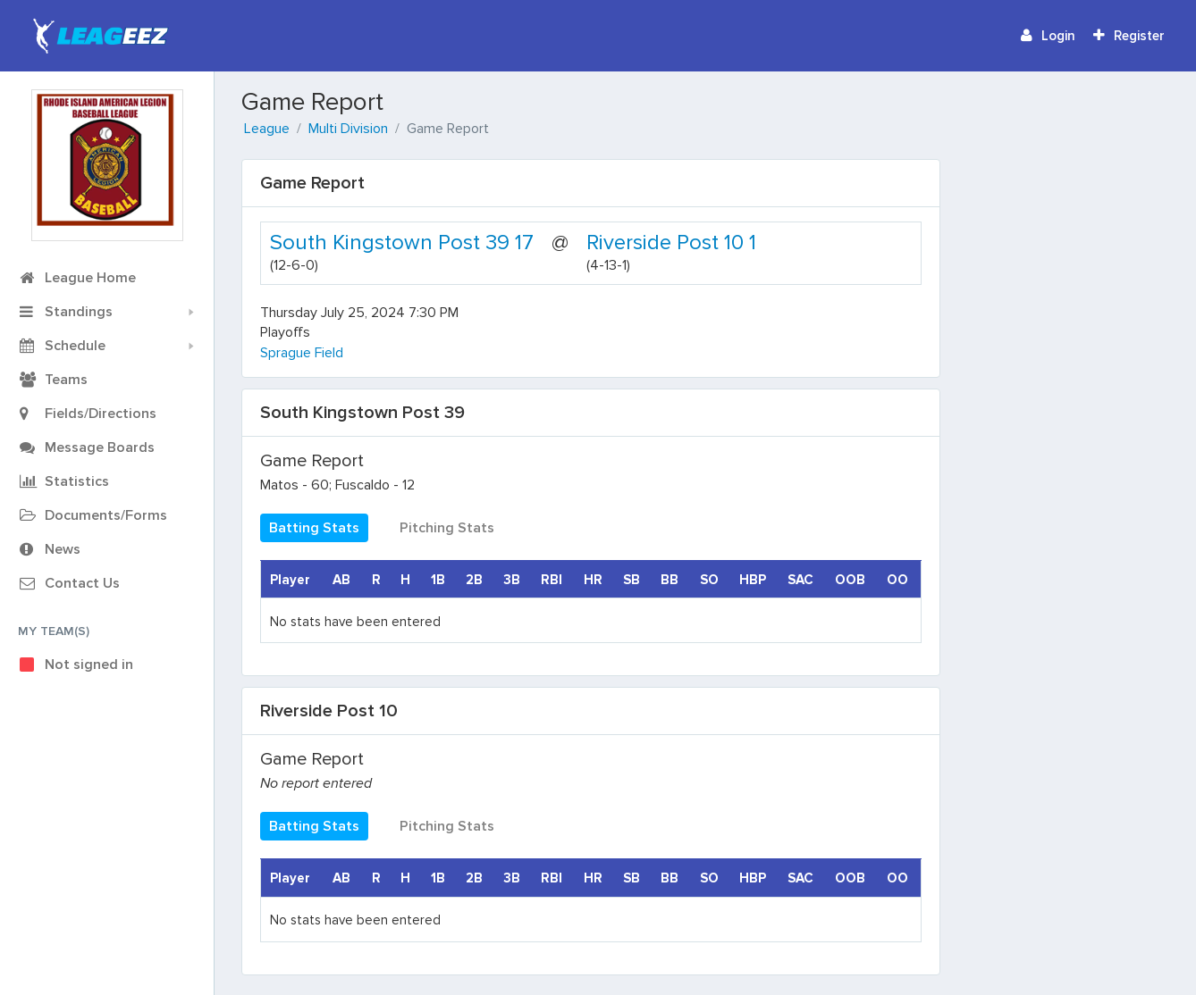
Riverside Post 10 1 (671, 242)
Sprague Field (301, 353)
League (267, 129)
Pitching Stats (447, 528)
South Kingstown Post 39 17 (402, 242)
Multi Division (348, 129)
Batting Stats (314, 528)
